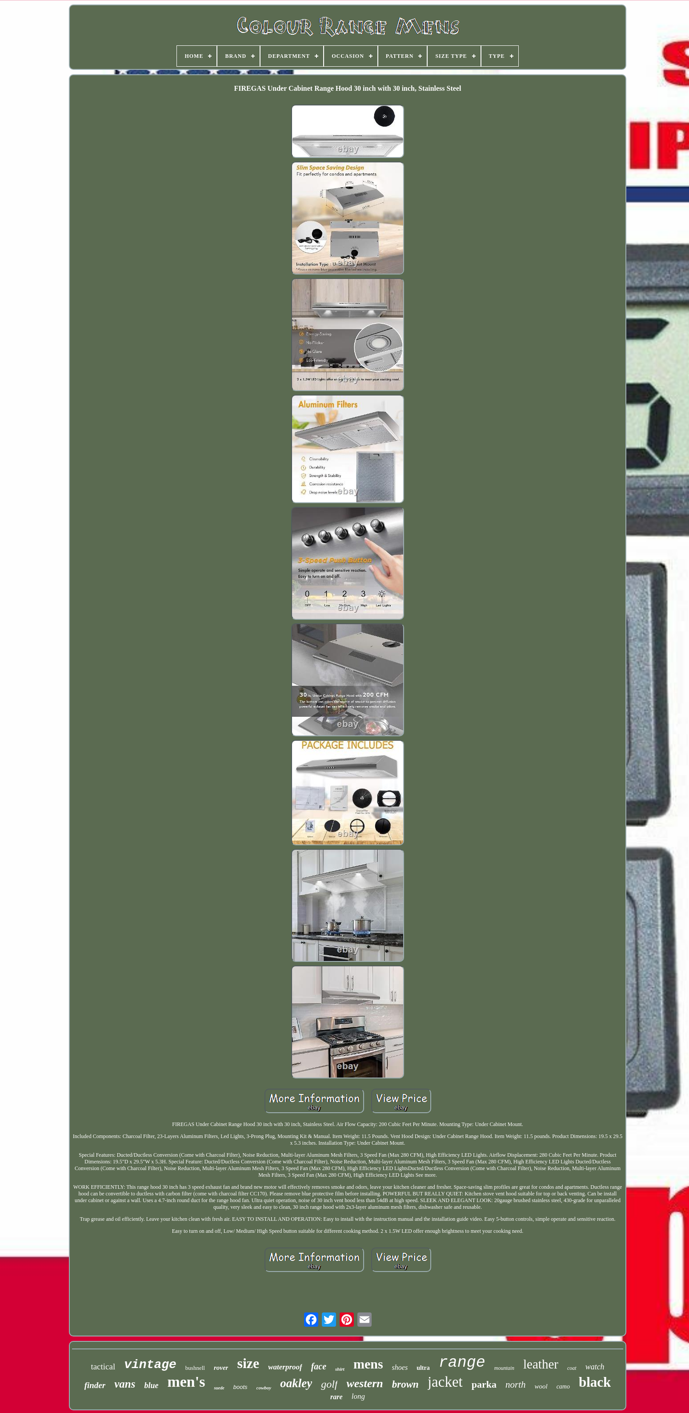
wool (540, 1386)
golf (329, 1384)
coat (572, 1368)
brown (405, 1384)
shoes (400, 1367)
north (515, 1384)
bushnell (195, 1368)
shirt (339, 1369)
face (318, 1366)
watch (595, 1366)
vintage (150, 1365)
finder (95, 1385)
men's (186, 1381)
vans (124, 1384)
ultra (423, 1368)
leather (540, 1364)
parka (484, 1384)
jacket (445, 1382)
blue (151, 1385)
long (358, 1396)
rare (336, 1397)
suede (219, 1387)
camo (563, 1386)
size (248, 1363)
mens (368, 1363)
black (595, 1382)
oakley (296, 1383)
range (462, 1363)
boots (240, 1387)
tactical (103, 1366)
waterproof (285, 1367)
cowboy (264, 1387)
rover (221, 1367)
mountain (504, 1368)
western (364, 1383)
